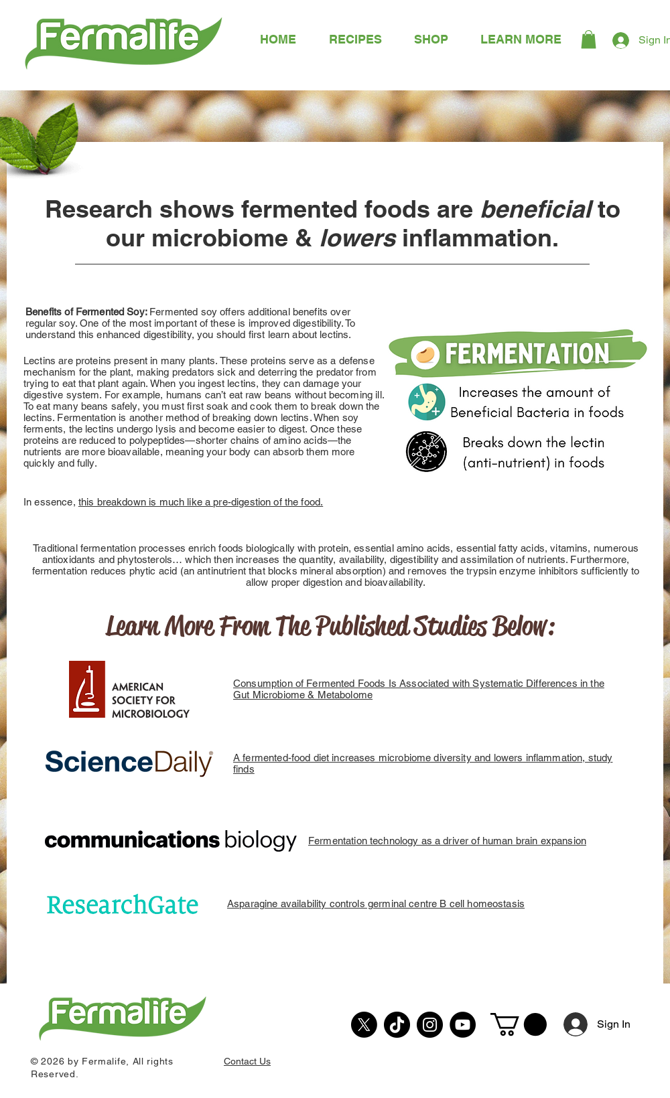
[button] (521, 39)
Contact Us (247, 1061)
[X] (364, 1025)
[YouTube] (463, 1025)
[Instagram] (430, 1025)
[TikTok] (397, 1025)
